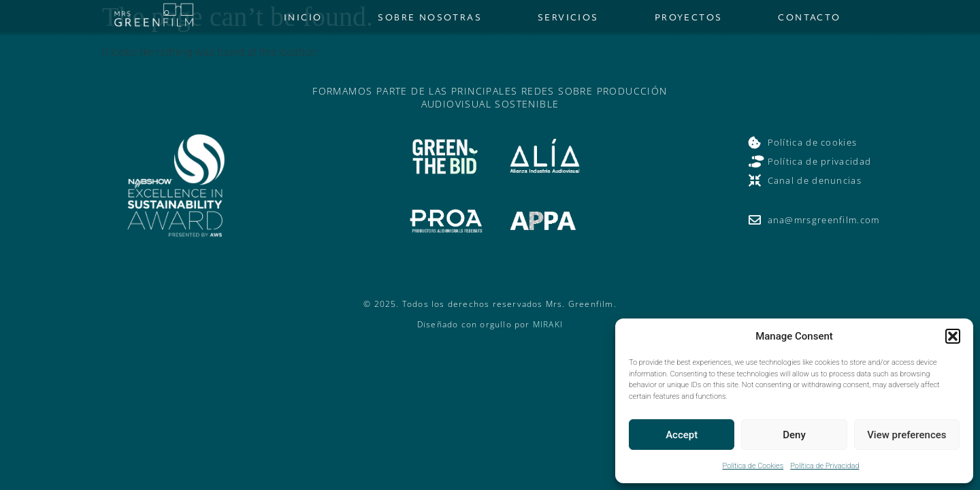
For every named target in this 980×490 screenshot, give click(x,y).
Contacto (809, 17)
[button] (953, 336)
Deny (794, 435)
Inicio (303, 17)
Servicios (568, 17)
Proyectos (689, 17)
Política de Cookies (753, 465)
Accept (682, 435)
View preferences (906, 435)
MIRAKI (548, 324)
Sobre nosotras (430, 17)
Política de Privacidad (824, 465)
